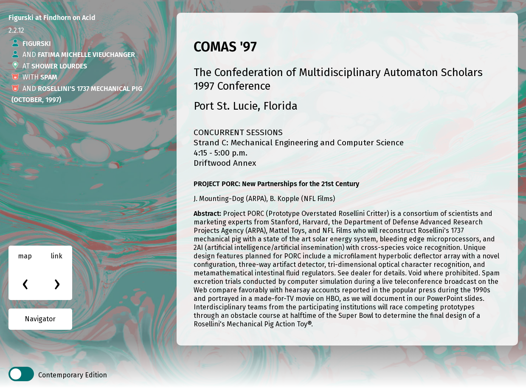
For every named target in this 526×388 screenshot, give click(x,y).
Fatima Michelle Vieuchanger (86, 55)
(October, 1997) (36, 100)
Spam (48, 77)
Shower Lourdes (59, 66)
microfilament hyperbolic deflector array (396, 256)
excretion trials (217, 282)
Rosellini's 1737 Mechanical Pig (90, 89)
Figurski (37, 44)
